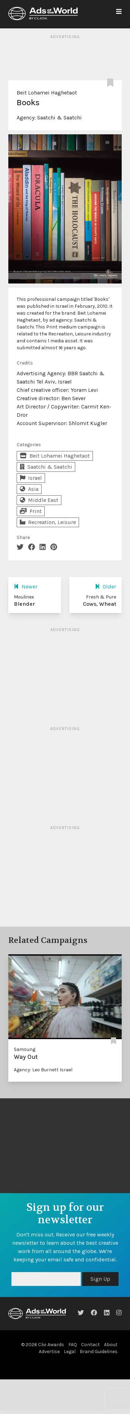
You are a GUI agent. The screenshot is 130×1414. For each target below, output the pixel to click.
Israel (31, 478)
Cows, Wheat (99, 604)
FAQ (72, 1345)
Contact (90, 1345)
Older (105, 586)
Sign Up (100, 1279)
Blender (24, 604)
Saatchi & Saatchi (59, 117)
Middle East (39, 500)
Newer (25, 586)
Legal (70, 1351)
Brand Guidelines (99, 1351)
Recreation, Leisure (48, 522)
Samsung (24, 1049)
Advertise (49, 1351)
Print (31, 511)
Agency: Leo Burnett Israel (43, 1070)
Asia (29, 489)
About (111, 1345)
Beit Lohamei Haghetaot (47, 92)
